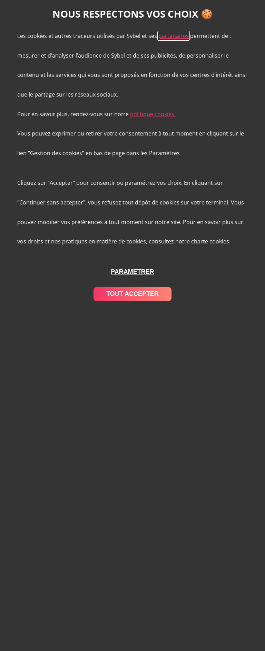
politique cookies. (153, 114)
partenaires (173, 36)
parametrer (132, 271)
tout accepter (132, 293)
